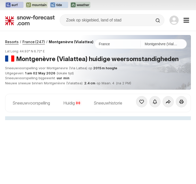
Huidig (71, 103)
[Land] (118, 44)
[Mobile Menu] (186, 20)
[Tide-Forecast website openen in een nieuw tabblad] (59, 5)
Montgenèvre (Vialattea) (71, 42)
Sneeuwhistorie (108, 103)
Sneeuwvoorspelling (31, 103)
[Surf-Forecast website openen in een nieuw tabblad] (14, 5)
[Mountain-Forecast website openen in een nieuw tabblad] (37, 5)
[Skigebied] (164, 44)
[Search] (158, 20)
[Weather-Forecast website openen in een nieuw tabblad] (80, 5)
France (33, 42)
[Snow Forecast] (30, 20)
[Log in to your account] (174, 20)
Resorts (12, 42)
